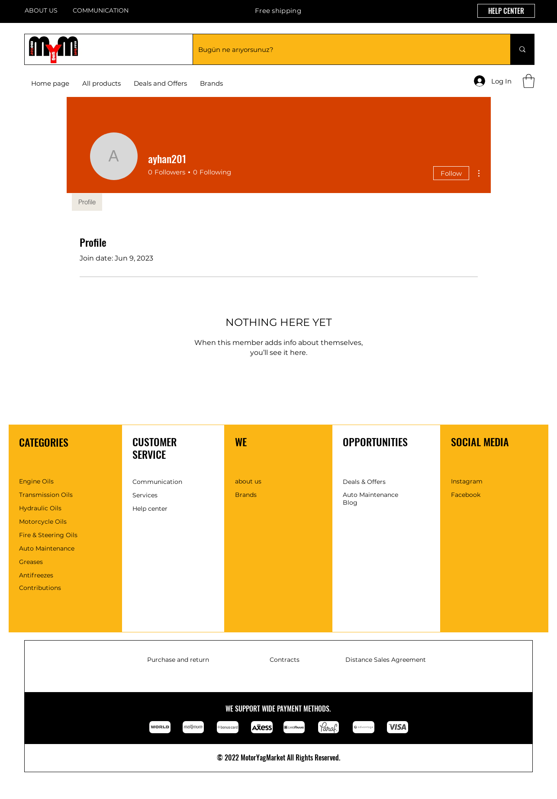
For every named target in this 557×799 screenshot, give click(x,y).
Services (145, 495)
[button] (211, 83)
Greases (31, 562)
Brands (246, 495)
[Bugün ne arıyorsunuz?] (345, 49)
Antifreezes (36, 575)
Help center (149, 508)
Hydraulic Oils (40, 508)
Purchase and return (178, 660)
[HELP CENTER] (506, 11)
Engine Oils (36, 481)
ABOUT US (41, 10)
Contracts (284, 660)
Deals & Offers (364, 482)
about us (248, 481)
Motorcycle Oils (43, 521)
